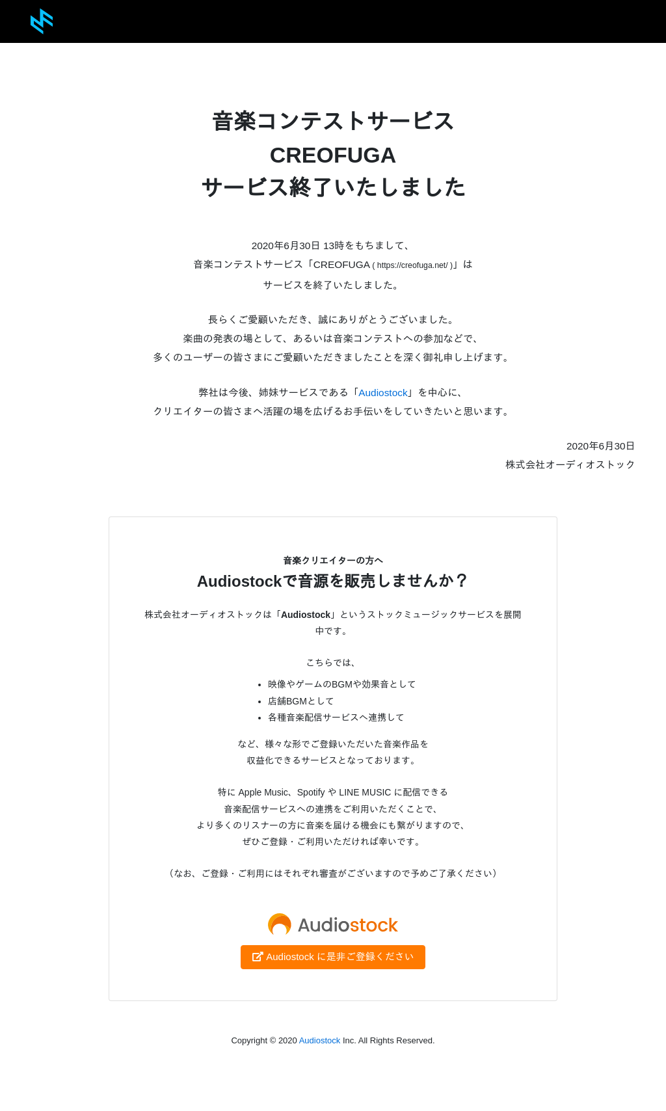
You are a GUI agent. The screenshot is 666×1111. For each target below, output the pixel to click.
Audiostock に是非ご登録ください (333, 956)
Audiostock (382, 392)
